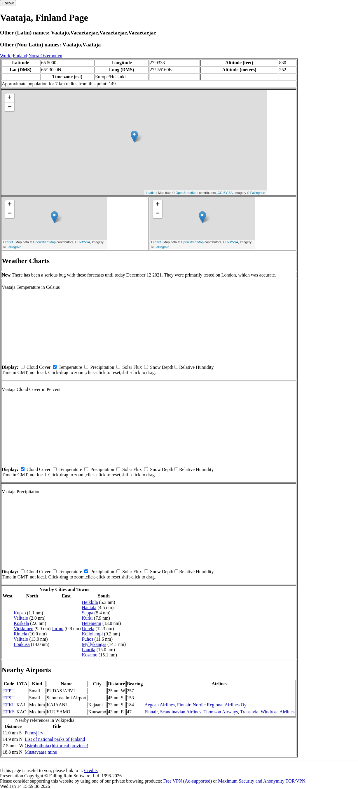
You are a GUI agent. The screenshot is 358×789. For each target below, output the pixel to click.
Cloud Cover (38, 367)
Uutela (88, 628)
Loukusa (22, 644)
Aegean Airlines (159, 704)
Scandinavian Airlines (180, 711)
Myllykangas (94, 644)
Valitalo (21, 618)
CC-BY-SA (225, 192)
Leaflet (151, 192)
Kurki (87, 618)
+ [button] (10, 97)
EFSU (9, 697)
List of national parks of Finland (55, 739)
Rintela (20, 633)
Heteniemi (91, 623)
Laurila (88, 649)
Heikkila (90, 602)
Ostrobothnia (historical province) (56, 745)
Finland (20, 55)
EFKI (8, 704)
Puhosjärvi (35, 732)
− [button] (10, 106)
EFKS (9, 711)
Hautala (89, 607)
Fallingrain (257, 192)
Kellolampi (92, 633)
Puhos (87, 639)
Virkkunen (23, 628)
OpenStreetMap (187, 192)
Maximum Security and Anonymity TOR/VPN (261, 780)
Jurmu (57, 628)
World (6, 55)
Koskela (21, 623)
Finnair (184, 704)
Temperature (70, 367)
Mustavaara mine (41, 752)
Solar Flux (132, 367)
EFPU (9, 690)
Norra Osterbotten (45, 55)
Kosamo (89, 654)
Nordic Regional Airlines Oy (219, 704)
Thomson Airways (220, 711)
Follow (8, 3)
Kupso (20, 612)
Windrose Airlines (277, 711)
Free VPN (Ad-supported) (187, 780)
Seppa (87, 612)
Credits (90, 770)
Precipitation (102, 367)
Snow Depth (161, 367)
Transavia (249, 711)
